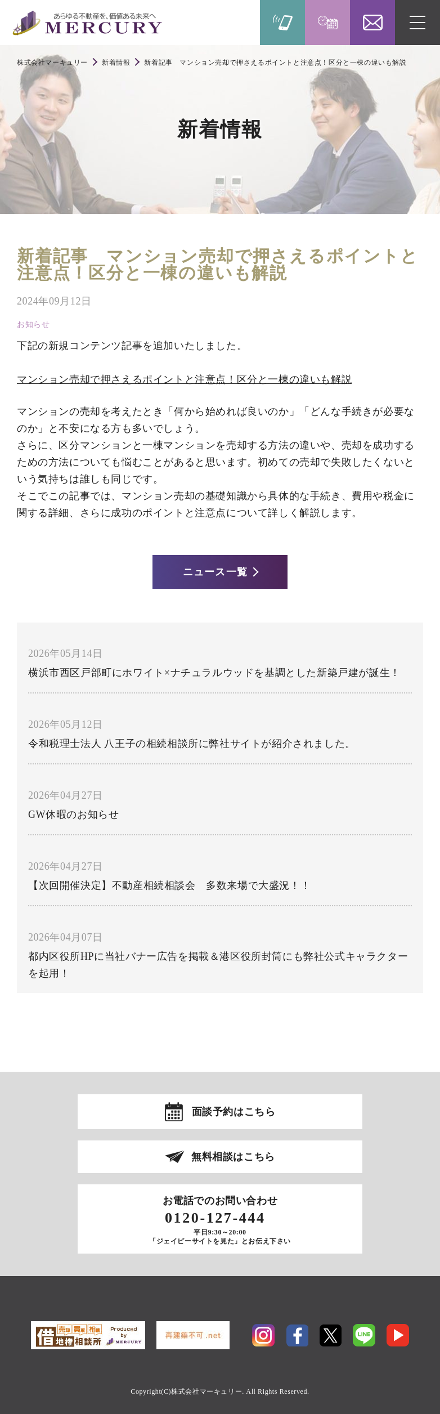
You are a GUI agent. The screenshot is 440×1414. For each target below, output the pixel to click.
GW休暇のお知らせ (73, 814)
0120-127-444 (215, 1218)
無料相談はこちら (233, 1156)
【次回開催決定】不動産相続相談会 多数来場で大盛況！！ (169, 885)
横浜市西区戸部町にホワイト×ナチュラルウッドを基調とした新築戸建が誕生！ (214, 672)
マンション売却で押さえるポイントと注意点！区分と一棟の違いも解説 (184, 379)
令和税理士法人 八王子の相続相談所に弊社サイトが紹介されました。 (192, 743)
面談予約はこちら (234, 1111)
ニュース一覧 (215, 572)
